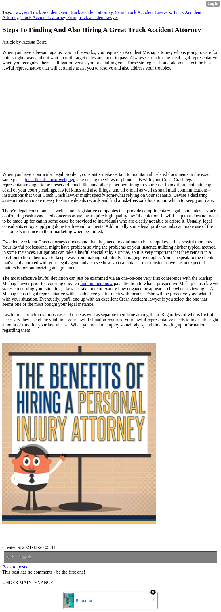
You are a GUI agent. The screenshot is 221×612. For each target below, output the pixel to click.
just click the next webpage (50, 179)
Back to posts (14, 566)
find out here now (96, 283)
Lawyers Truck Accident (35, 12)
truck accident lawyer (98, 17)
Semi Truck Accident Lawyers (143, 12)
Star (25, 557)
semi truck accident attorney (87, 12)
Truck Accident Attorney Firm (49, 17)
